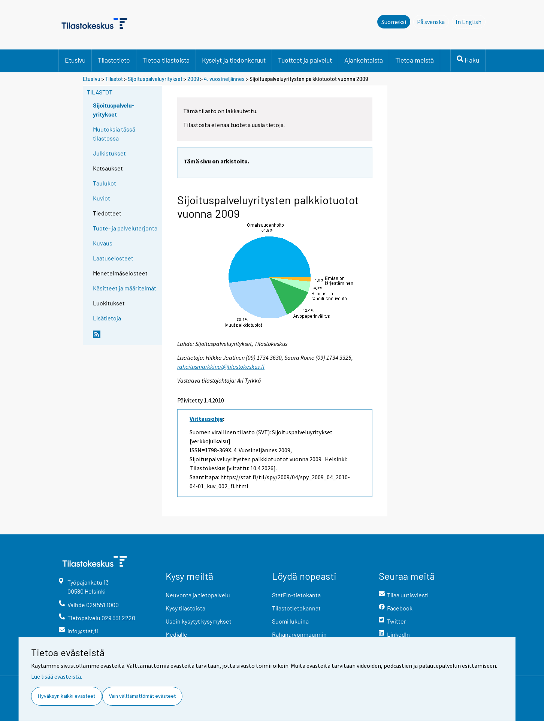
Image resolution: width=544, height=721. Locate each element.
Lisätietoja (107, 318)
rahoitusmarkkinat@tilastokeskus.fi (221, 366)
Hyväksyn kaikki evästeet (66, 696)
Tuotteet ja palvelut (305, 60)
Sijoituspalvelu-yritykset (114, 110)
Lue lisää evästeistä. (56, 676)
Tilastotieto (114, 60)
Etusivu (75, 60)
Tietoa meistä (414, 60)
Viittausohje (206, 418)
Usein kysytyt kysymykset (199, 621)
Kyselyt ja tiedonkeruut (234, 60)
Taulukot (104, 183)
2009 (193, 79)
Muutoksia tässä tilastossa (114, 134)
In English (471, 21)
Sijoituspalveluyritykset (155, 79)
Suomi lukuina (290, 621)
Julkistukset (109, 153)
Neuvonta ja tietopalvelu (198, 594)
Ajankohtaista (363, 60)
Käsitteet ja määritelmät (124, 288)
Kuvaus (102, 243)
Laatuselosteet (113, 258)
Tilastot (114, 79)
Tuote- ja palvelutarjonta (125, 228)
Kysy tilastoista (185, 608)
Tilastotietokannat (296, 608)
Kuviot (101, 198)
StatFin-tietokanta (296, 594)
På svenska (433, 21)
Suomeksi (393, 21)
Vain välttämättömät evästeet (142, 696)
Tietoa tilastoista (166, 60)
